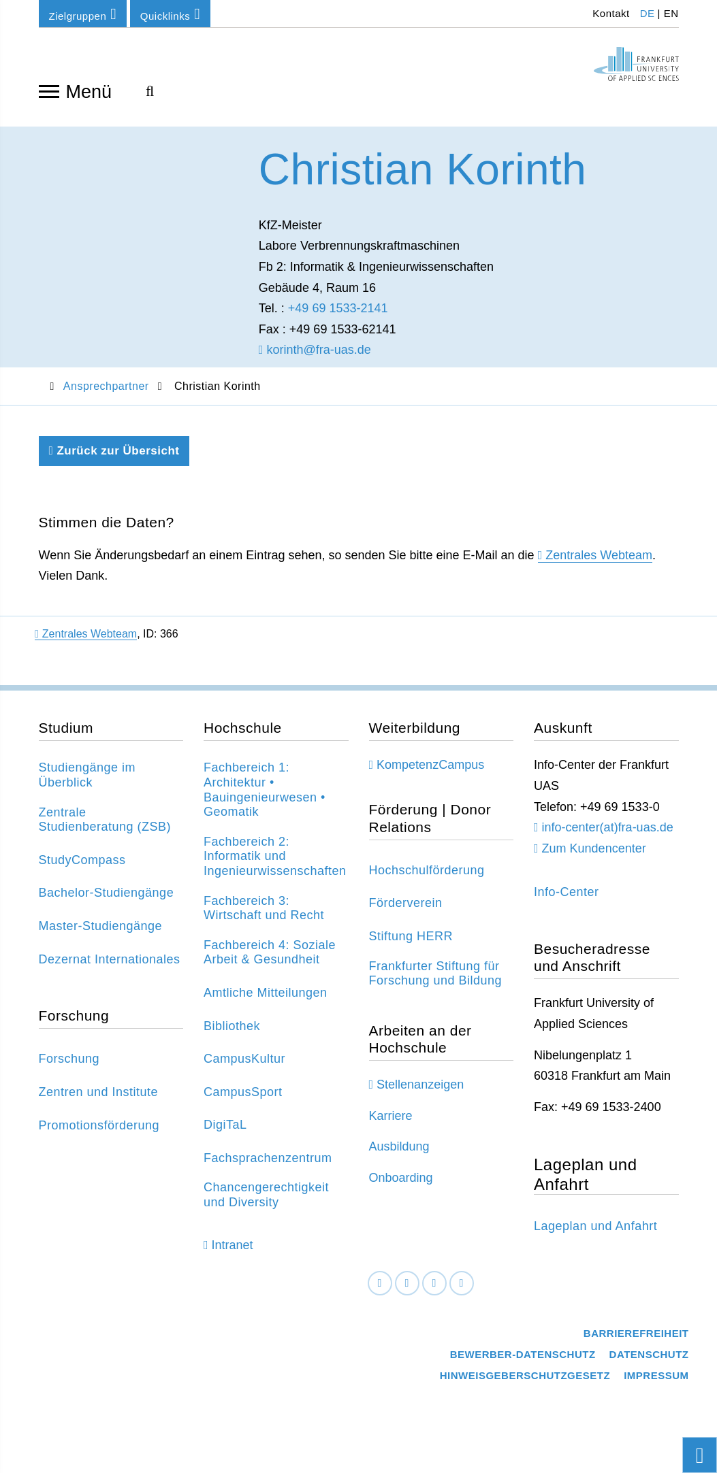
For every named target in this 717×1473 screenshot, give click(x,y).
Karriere (391, 1122)
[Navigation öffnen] (49, 90)
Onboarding (401, 1184)
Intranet (232, 1252)
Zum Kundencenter (594, 855)
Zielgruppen (83, 13)
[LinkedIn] (407, 1290)
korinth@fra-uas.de (315, 356)
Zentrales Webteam (598, 562)
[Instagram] (434, 1290)
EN (671, 13)
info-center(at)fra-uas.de (607, 834)
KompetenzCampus (430, 771)
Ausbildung (399, 1153)
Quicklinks (170, 13)
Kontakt (610, 13)
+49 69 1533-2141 (338, 315)
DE (647, 13)
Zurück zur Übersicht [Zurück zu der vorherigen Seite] (114, 457)
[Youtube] (462, 1290)
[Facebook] (380, 1290)
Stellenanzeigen (420, 1091)
